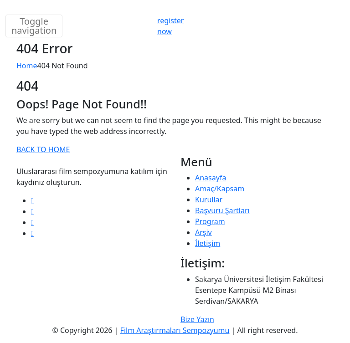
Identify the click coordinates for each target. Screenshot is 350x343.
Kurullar (208, 200)
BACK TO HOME (43, 149)
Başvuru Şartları (222, 210)
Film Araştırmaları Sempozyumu (175, 330)
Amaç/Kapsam (219, 189)
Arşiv (203, 232)
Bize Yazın (197, 319)
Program (210, 221)
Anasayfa (210, 178)
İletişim (207, 243)
